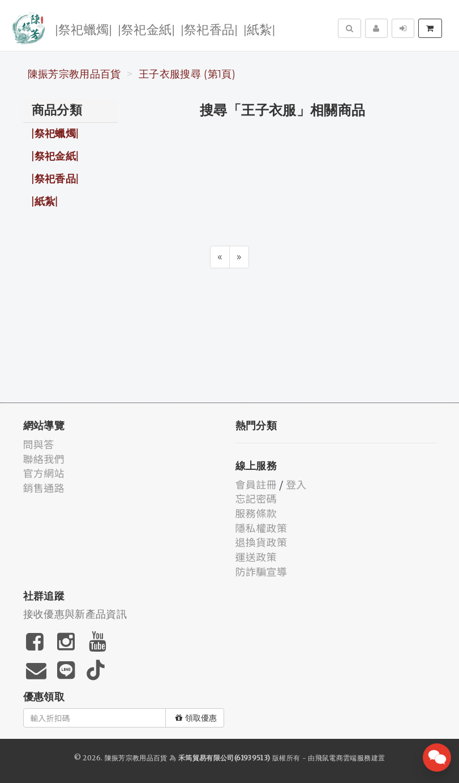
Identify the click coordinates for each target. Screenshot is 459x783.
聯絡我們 (44, 458)
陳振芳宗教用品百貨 (74, 74)
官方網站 (44, 472)
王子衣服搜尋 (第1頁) (187, 74)
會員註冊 (256, 484)
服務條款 (256, 513)
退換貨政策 (261, 541)
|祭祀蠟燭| (83, 28)
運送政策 (256, 556)
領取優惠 (196, 718)
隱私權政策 (261, 527)
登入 (296, 484)
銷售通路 (44, 487)
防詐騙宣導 (261, 571)
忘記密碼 (256, 498)
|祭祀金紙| (146, 28)
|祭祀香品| (209, 28)
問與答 (38, 444)
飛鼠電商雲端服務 (343, 758)
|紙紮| (259, 28)
